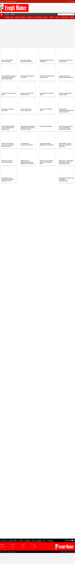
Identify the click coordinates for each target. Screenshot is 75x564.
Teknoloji (64, 17)
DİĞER (72, 17)
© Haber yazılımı (67, 552)
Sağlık (51, 17)
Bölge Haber (20, 17)
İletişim (72, 1)
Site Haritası (4, 552)
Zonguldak (9, 17)
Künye (68, 1)
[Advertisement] (13, 33)
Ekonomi (37, 17)
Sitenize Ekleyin (12, 552)
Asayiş (45, 17)
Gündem (30, 17)
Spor (57, 17)
